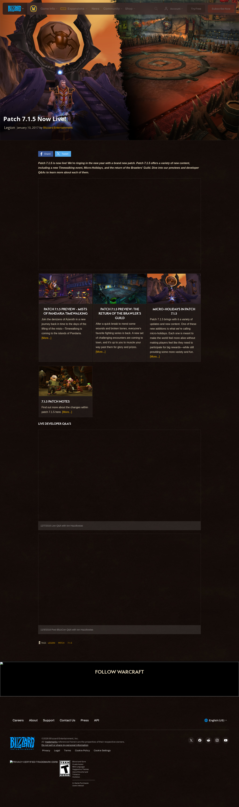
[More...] (46, 338)
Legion (51, 642)
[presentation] (15, 9)
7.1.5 (70, 642)
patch (61, 642)
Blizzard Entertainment (58, 127)
